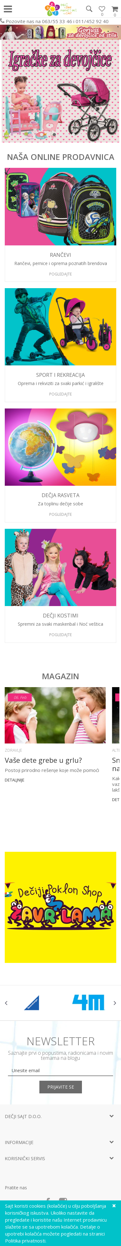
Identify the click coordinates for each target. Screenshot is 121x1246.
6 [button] (74, 136)
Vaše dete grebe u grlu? (43, 760)
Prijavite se (60, 1087)
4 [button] (62, 136)
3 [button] (55, 136)
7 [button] (81, 136)
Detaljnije (14, 780)
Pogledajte (60, 274)
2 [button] (49, 136)
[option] (60, 91)
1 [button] (43, 136)
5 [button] (68, 136)
